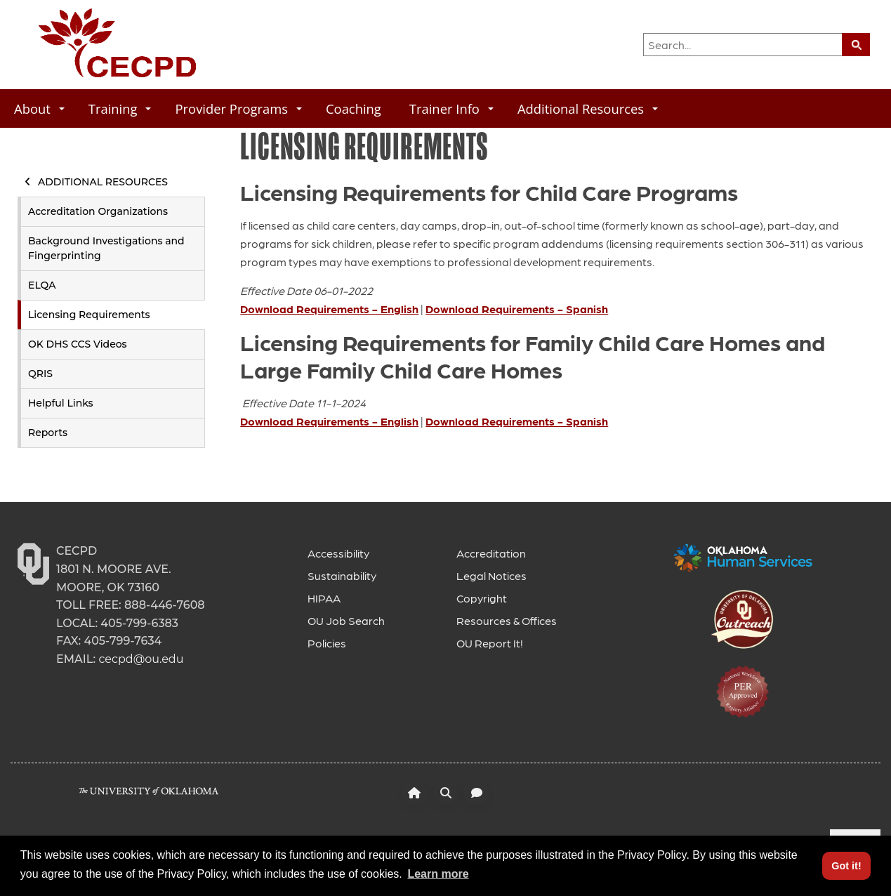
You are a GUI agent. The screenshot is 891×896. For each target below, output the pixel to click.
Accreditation (491, 553)
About (39, 108)
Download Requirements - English (329, 308)
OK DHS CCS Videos (77, 344)
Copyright (481, 598)
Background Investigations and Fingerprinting (106, 248)
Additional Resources (587, 108)
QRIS (40, 373)
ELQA (41, 285)
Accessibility (338, 553)
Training (120, 108)
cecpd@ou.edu (140, 659)
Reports (47, 432)
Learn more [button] (437, 874)
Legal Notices (491, 575)
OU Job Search (346, 620)
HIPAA (324, 598)
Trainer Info (451, 108)
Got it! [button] (846, 865)
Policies (327, 643)
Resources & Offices (506, 620)
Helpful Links (60, 403)
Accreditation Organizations (98, 211)
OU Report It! (489, 643)
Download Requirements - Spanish (516, 308)
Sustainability (342, 575)
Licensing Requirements (89, 314)
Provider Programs (238, 108)
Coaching (353, 108)
